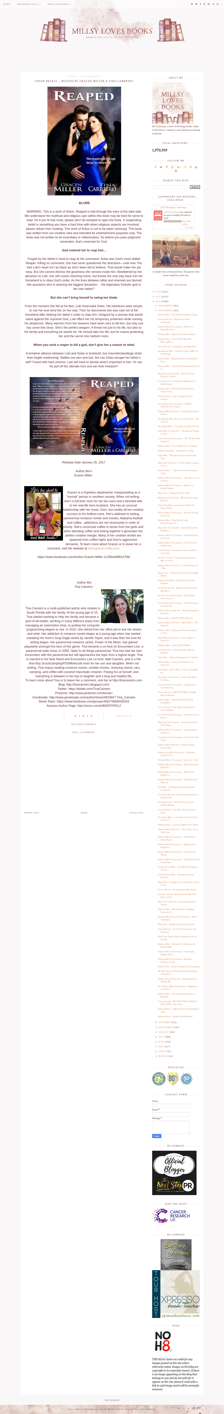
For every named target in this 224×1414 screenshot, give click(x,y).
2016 (158, 301)
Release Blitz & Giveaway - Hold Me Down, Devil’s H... (178, 537)
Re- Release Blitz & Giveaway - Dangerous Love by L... (178, 988)
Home (6, 4)
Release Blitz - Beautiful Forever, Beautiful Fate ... (177, 360)
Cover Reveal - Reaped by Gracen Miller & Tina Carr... (178, 552)
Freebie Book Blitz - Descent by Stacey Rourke (176, 876)
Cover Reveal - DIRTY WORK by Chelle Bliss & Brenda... (177, 694)
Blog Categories (58, 4)
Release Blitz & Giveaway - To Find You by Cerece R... (178, 514)
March (163, 1056)
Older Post (136, 813)
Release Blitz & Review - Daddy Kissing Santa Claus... (176, 746)
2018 (158, 291)
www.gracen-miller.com (103, 548)
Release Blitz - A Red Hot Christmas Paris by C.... (178, 368)
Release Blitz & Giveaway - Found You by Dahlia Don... (177, 544)
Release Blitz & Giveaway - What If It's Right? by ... (176, 774)
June (161, 1041)
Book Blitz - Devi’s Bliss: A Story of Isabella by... (178, 671)
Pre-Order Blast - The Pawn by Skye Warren (178, 426)
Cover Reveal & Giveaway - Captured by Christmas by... (177, 686)
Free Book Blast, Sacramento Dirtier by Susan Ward (176, 507)
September (166, 1027)
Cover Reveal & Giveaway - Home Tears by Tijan (178, 739)
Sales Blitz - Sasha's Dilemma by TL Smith (177, 657)
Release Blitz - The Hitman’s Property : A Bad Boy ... (177, 995)
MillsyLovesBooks (171, 212)
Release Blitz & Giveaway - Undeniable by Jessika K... (177, 731)
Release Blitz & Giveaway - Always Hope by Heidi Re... (178, 766)
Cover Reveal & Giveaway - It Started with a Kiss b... (178, 716)
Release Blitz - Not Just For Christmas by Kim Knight (177, 946)
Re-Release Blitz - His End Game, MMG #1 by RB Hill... (178, 353)
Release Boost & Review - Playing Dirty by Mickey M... (177, 980)
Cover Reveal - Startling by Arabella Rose (177, 346)
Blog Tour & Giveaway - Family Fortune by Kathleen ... (178, 529)
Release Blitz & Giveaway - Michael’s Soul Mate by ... (177, 781)
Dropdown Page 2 (28, 4)
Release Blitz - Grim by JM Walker (174, 645)
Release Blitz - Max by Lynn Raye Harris (176, 334)
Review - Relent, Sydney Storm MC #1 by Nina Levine (177, 896)
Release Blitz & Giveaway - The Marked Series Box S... (176, 838)
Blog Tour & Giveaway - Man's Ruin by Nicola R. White (176, 375)
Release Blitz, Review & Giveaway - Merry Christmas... (178, 918)
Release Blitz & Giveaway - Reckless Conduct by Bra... (175, 961)
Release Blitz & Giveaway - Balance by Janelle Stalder (175, 487)
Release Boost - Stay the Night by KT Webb (178, 824)
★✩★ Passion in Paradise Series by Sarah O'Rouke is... (177, 973)
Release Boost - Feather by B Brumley (175, 1016)
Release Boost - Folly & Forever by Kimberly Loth (178, 1010)
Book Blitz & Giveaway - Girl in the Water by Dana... (178, 679)
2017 (158, 296)
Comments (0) (123, 716)
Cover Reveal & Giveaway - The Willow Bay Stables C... (179, 440)
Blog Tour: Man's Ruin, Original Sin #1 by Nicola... (177, 938)
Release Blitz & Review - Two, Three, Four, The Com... (178, 831)
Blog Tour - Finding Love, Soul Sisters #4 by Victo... (178, 884)
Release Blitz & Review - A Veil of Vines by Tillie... (178, 567)
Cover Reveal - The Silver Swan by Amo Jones (177, 811)
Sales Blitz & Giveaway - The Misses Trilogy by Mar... (178, 432)
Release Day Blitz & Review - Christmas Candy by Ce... (176, 754)
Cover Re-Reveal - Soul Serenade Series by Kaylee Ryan (178, 796)
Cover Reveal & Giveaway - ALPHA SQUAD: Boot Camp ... (175, 405)
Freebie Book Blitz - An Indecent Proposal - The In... (178, 868)
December (165, 305)
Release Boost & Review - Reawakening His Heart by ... (178, 612)
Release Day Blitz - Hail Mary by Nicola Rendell (176, 582)
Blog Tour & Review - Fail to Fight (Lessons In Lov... (178, 464)
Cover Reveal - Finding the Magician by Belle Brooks (176, 383)
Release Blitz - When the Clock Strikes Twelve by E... (176, 390)
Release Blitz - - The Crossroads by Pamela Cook (178, 472)
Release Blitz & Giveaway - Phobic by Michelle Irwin (175, 328)
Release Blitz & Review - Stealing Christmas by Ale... (178, 413)
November (165, 310)
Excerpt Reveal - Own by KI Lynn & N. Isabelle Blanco (176, 804)
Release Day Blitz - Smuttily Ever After (176, 450)
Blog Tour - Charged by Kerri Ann (174, 492)
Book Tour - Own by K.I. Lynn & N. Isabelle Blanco (178, 574)
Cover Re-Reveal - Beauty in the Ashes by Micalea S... (177, 589)
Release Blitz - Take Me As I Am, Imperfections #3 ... (173, 522)
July (161, 1036)
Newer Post (31, 813)
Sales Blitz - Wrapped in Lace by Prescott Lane (177, 457)
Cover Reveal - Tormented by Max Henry (177, 889)
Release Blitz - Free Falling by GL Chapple (177, 446)
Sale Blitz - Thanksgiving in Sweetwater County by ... (176, 789)
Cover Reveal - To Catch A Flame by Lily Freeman (177, 931)
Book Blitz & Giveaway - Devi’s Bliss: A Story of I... (176, 639)
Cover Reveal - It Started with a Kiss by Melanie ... (176, 651)
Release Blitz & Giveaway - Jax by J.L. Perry (178, 760)
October (164, 1022)
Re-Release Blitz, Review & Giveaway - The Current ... (178, 420)
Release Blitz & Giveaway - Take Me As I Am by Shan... (179, 479)
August (163, 1032)
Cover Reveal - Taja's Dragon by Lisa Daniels (175, 398)
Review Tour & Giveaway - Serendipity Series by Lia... (176, 597)
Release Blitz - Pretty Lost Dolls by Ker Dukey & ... (176, 663)
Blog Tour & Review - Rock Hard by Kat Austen (177, 903)
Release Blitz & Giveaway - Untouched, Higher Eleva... (176, 953)
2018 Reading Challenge (173, 207)
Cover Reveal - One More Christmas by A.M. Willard (176, 709)
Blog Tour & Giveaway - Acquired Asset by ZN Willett (178, 724)
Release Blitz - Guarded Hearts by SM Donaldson (175, 701)
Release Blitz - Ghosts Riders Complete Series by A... (176, 911)
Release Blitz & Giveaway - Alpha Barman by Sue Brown (179, 861)
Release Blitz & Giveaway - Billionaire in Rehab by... (177, 846)
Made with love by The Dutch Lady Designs (127, 1409)
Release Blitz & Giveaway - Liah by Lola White (176, 853)
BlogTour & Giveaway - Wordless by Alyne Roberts (178, 499)
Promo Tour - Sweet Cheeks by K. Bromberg (178, 966)
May (161, 1046)
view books (189, 227)
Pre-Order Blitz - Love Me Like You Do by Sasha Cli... (178, 819)
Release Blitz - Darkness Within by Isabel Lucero (177, 632)
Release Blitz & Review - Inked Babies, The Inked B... (178, 624)
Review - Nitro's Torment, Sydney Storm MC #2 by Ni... (177, 559)
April (162, 1051)
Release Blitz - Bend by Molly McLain (175, 618)
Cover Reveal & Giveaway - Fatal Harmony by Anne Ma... (178, 604)
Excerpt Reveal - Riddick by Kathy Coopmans (174, 321)
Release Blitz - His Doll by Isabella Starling (177, 314)
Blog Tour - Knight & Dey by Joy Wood (176, 924)
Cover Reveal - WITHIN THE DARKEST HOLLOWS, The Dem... (177, 1003)
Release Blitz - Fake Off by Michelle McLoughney (174, 340)
